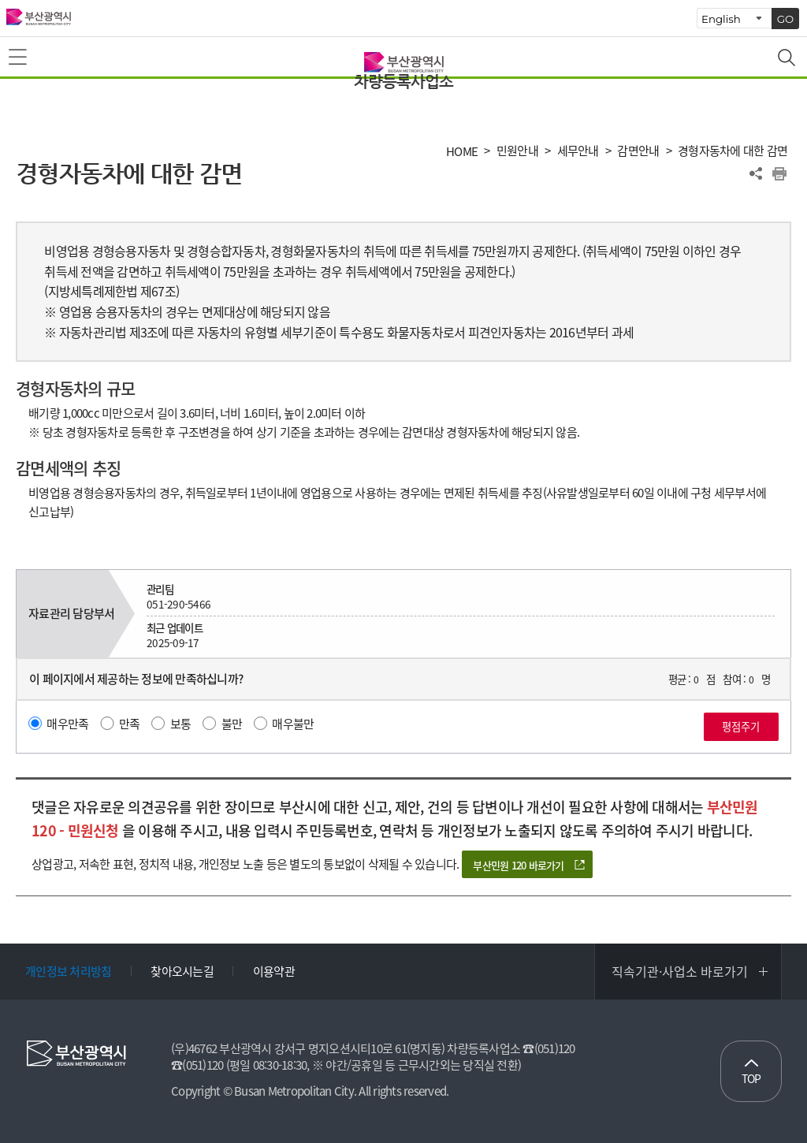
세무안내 (578, 151)
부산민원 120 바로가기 (518, 865)
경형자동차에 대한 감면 (732, 151)
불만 (232, 723)
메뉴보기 (19, 58)
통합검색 (788, 59)
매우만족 (67, 723)
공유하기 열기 (756, 173)
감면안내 (638, 151)
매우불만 (293, 723)
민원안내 (517, 151)
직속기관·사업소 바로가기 (680, 971)
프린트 (779, 173)
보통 (181, 723)
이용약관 (274, 971)
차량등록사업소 (403, 82)
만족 (129, 723)
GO (785, 19)
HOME (462, 151)
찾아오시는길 (182, 971)
